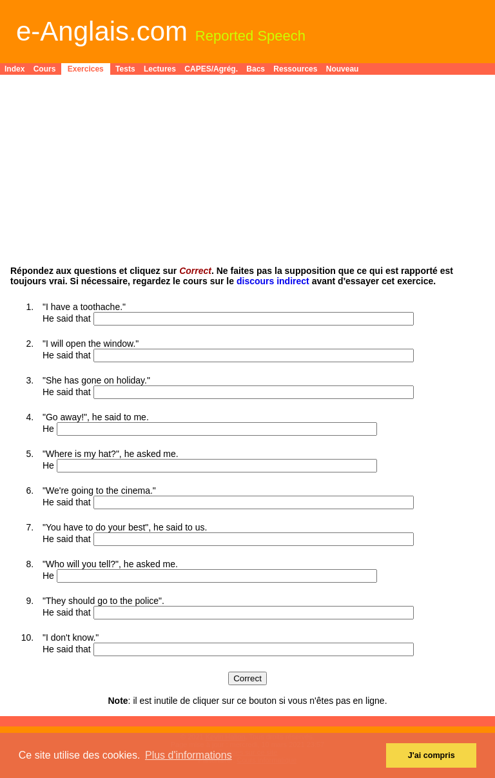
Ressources (295, 68)
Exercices (86, 68)
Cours (45, 68)
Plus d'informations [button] (188, 755)
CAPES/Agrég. (211, 68)
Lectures (160, 68)
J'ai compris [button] (431, 755)
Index (14, 68)
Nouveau (342, 68)
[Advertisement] (247, 175)
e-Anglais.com (102, 31)
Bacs (255, 68)
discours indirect (273, 281)
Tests (125, 68)
